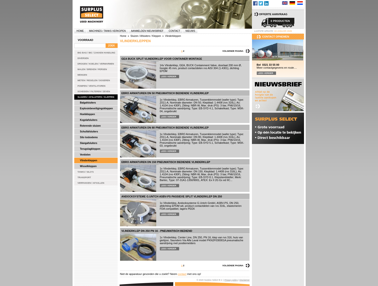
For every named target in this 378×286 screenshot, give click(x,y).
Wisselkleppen (88, 166)
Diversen (83, 58)
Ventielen (85, 154)
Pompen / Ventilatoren (92, 86)
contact (182, 274)
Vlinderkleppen (88, 160)
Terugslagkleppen (90, 149)
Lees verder (168, 76)
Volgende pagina (232, 51)
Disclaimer (244, 280)
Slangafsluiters (88, 143)
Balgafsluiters (88, 102)
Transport (84, 177)
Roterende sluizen (90, 125)
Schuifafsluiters (89, 131)
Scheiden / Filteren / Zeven (94, 91)
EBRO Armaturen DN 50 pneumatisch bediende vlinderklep (165, 93)
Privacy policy (231, 280)
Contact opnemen (275, 36)
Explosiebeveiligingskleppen (96, 108)
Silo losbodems (89, 137)
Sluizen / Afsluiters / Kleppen (96, 97)
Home (80, 31)
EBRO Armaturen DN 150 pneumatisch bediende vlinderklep (166, 162)
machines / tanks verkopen (107, 31)
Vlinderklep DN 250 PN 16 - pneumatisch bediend (157, 230)
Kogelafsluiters (88, 120)
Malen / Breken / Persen (92, 69)
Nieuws (190, 31)
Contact (174, 31)
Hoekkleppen (87, 114)
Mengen (82, 75)
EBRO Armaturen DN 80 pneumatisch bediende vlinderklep (165, 127)
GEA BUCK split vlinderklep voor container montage (162, 58)
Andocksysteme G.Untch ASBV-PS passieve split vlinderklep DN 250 (172, 196)
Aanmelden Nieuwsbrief (147, 31)
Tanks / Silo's (86, 172)
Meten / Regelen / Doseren (94, 80)
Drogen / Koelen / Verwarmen (96, 64)
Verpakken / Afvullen (91, 183)
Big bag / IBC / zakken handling (96, 53)
